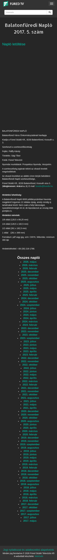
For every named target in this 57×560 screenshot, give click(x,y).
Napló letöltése (13, 44)
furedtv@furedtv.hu (44, 186)
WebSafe (39, 556)
